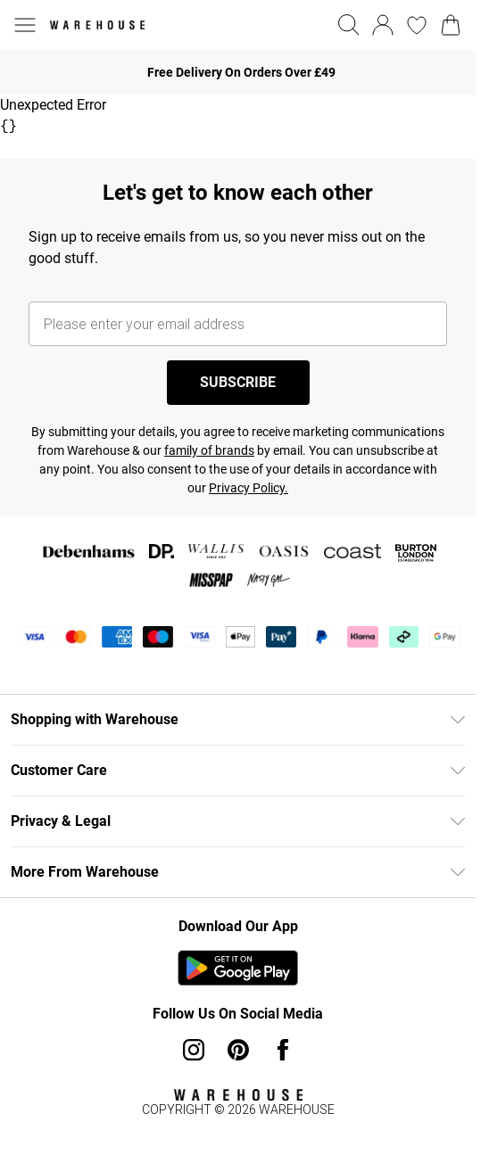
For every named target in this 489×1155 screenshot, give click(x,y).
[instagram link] (193, 1049)
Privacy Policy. (248, 488)
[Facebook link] (283, 1049)
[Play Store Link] (238, 968)
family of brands (209, 450)
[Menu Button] (25, 25)
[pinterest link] (238, 1049)
